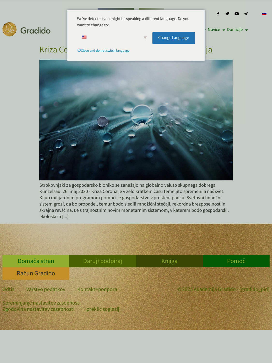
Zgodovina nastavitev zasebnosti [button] (38, 310)
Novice (216, 30)
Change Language (173, 38)
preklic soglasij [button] (102, 310)
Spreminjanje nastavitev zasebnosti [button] (41, 303)
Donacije (237, 30)
